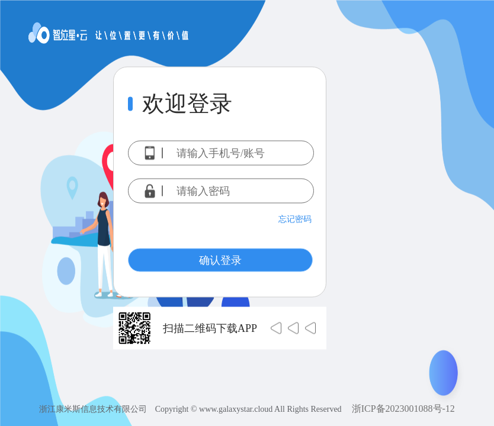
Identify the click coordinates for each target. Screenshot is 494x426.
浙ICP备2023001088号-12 (403, 409)
